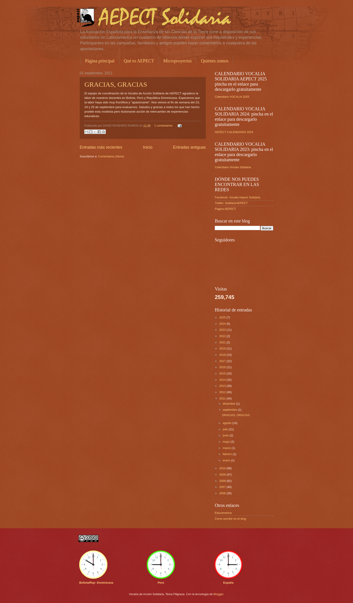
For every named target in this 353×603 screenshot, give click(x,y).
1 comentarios (163, 125)
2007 (222, 487)
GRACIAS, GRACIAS (115, 84)
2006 (222, 493)
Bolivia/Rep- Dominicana (96, 582)
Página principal (100, 60)
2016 (222, 367)
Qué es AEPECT (139, 60)
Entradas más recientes (101, 147)
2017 (222, 361)
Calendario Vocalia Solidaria (233, 167)
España (228, 582)
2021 (222, 342)
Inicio (147, 147)
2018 (222, 354)
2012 (222, 392)
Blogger (218, 594)
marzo (227, 448)
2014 (222, 379)
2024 (222, 323)
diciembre (229, 403)
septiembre (230, 409)
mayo (227, 441)
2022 (222, 336)
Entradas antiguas (189, 147)
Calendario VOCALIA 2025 (232, 96)
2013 (222, 386)
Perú (161, 582)
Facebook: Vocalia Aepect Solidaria (237, 197)
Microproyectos (177, 60)
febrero (228, 454)
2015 (222, 373)
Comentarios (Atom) (111, 156)
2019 (222, 348)
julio (226, 429)
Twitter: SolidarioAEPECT (231, 203)
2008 (222, 481)
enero (227, 460)
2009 (222, 474)
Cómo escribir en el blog (230, 518)
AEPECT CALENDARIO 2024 (234, 132)
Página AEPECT (225, 209)
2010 (222, 468)
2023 (222, 329)
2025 (222, 317)
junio (226, 435)
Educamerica (223, 513)
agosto (227, 423)
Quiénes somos (215, 60)
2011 (222, 398)
